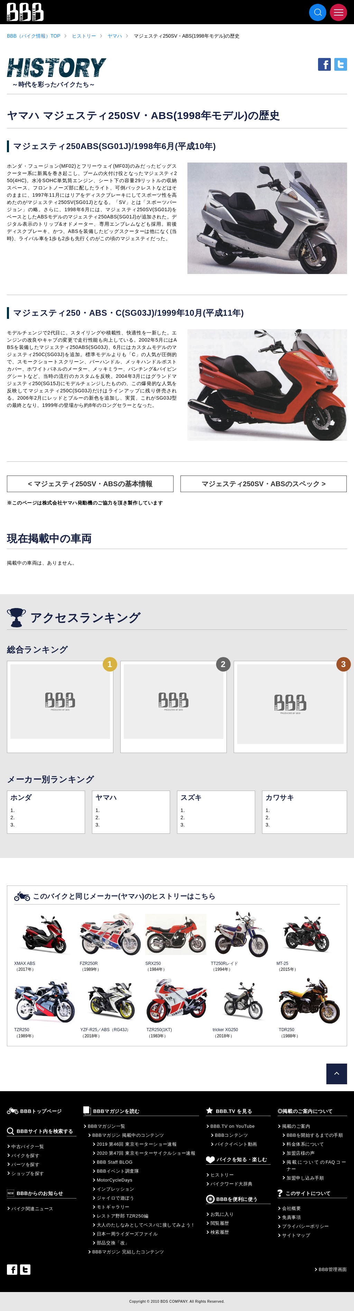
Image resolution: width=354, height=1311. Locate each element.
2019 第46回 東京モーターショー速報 (137, 1144)
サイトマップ (296, 1235)
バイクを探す (25, 1155)
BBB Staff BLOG (115, 1162)
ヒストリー (84, 36)
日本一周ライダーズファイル (127, 1233)
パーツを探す (25, 1164)
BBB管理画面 (333, 1269)
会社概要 (291, 1208)
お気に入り (222, 1214)
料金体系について (305, 1144)
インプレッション (115, 1189)
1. (12, 810)
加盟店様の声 (301, 1153)
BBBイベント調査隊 (118, 1171)
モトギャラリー (113, 1207)
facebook (324, 64)
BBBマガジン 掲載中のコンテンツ (128, 1135)
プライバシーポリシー (305, 1226)
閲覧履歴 (220, 1223)
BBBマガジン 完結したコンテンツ (128, 1251)
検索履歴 (220, 1232)
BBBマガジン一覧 (106, 1126)
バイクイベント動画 (236, 1144)
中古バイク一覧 (27, 1146)
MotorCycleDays (114, 1180)
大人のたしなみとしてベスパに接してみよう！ (146, 1224)
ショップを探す (27, 1173)
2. (12, 817)
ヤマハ (115, 36)
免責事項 (291, 1217)
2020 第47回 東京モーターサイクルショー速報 (146, 1153)
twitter (340, 64)
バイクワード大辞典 (232, 1183)
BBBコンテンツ (231, 1135)
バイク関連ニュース (32, 1208)
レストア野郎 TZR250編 (122, 1216)
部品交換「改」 (113, 1242)
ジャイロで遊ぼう (115, 1198)
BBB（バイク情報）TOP (33, 36)
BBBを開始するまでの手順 (315, 1135)
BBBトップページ (41, 1111)
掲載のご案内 (296, 1126)
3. (12, 825)
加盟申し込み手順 (305, 1178)
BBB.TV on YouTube (233, 1126)
